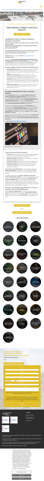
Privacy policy (14, 468)
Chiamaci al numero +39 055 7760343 (14, 363)
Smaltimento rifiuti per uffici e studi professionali (22, 24)
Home (3, 9)
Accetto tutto (21, 478)
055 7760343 (27, 55)
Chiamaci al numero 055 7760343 (22, 212)
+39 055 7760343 (30, 415)
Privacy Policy (29, 397)
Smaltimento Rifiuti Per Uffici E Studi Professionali (15, 9)
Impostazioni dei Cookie (21, 471)
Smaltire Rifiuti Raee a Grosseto (19, 121)
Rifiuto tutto (21, 475)
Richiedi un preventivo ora (22, 34)
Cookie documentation (22, 468)
